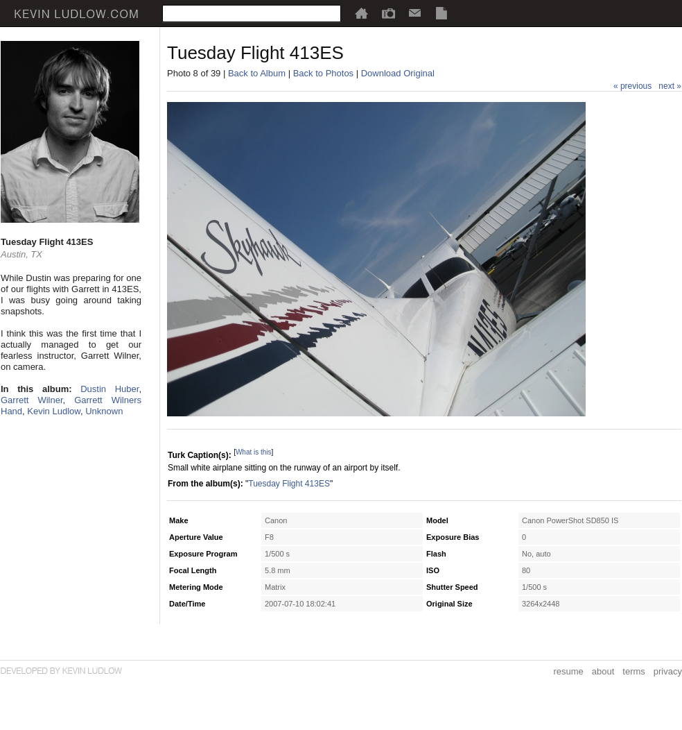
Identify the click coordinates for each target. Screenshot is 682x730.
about (603, 671)
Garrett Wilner (32, 400)
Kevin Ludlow (53, 411)
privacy (668, 671)
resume (568, 671)
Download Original (398, 73)
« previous (632, 86)
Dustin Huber (109, 389)
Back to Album (257, 73)
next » (669, 86)
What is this (254, 452)
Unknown (104, 411)
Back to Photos (323, 73)
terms (633, 671)
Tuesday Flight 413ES (289, 484)
